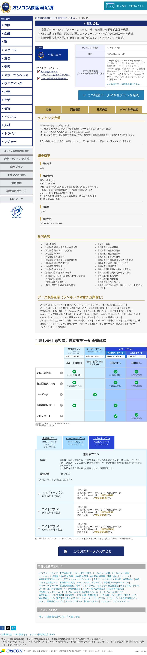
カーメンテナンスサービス (89, 582)
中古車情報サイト (128, 598)
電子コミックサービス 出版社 (78, 579)
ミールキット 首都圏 (48, 576)
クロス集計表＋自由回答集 (54, 78)
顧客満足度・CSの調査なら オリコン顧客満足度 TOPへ (29, 634)
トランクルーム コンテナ (111, 592)
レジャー (10, 141)
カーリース (124, 576)
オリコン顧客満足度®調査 (16, 151)
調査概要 (75, 109)
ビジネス (10, 116)
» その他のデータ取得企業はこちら (123, 84)
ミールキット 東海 (120, 573)
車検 (137, 579)
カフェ (42, 601)
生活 (7, 100)
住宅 (7, 108)
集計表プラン (74, 349)
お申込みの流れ (17, 175)
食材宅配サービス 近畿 (75, 595)
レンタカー (105, 601)
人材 (7, 125)
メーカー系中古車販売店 (93, 589)
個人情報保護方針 (40, 651)
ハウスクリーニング (48, 573)
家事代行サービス (55, 601)
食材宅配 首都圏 (97, 576)
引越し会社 (112, 576)
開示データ (16, 199)
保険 (7, 25)
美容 (7, 66)
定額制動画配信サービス (50, 579)
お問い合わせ (107, 651)
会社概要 (27, 651)
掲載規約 (53, 651)
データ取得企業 (129, 109)
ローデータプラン (95, 349)
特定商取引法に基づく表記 (70, 651)
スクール (10, 50)
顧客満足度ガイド (16, 191)
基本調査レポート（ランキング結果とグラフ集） (55, 73)
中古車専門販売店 (115, 589)
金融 (7, 33)
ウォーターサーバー (48, 585)
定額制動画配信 (67, 585)
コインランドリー (121, 601)
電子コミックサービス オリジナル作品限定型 (97, 585)
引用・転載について (91, 651)
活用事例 (16, 183)
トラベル (10, 133)
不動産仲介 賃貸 (67, 582)
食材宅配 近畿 (66, 576)
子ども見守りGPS (82, 573)
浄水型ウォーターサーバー (116, 582)
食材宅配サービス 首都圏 (51, 595)
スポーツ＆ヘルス (16, 75)
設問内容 (102, 109)
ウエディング (13, 83)
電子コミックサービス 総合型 (107, 579)
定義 (48, 109)
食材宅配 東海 (81, 576)
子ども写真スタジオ (129, 585)
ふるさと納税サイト (48, 582)
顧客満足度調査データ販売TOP (51, 18)
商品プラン (16, 166)
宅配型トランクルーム (49, 592)
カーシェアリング (74, 601)
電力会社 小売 (68, 598)
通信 (7, 58)
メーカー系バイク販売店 (50, 589)
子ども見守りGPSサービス (123, 595)
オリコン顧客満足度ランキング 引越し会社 (59, 616)
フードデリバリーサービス (106, 598)
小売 (7, 91)
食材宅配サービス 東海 (50, 598)
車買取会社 (128, 579)
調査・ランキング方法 (16, 158)
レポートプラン (126, 349)
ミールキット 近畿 (101, 573)
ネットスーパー (84, 598)
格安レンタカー (91, 601)
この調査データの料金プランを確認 (113, 95)
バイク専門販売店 (72, 589)
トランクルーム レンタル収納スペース (80, 592)
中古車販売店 (66, 573)
